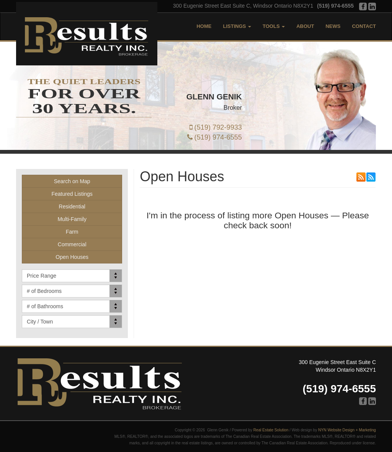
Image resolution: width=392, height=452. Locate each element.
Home (203, 26)
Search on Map (72, 181)
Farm (72, 232)
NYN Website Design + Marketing (347, 430)
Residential (72, 206)
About (305, 26)
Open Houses (72, 257)
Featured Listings (71, 194)
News (332, 26)
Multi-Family (71, 219)
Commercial (72, 244)
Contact (364, 26)
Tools (274, 26)
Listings (237, 26)
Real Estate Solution (271, 430)
